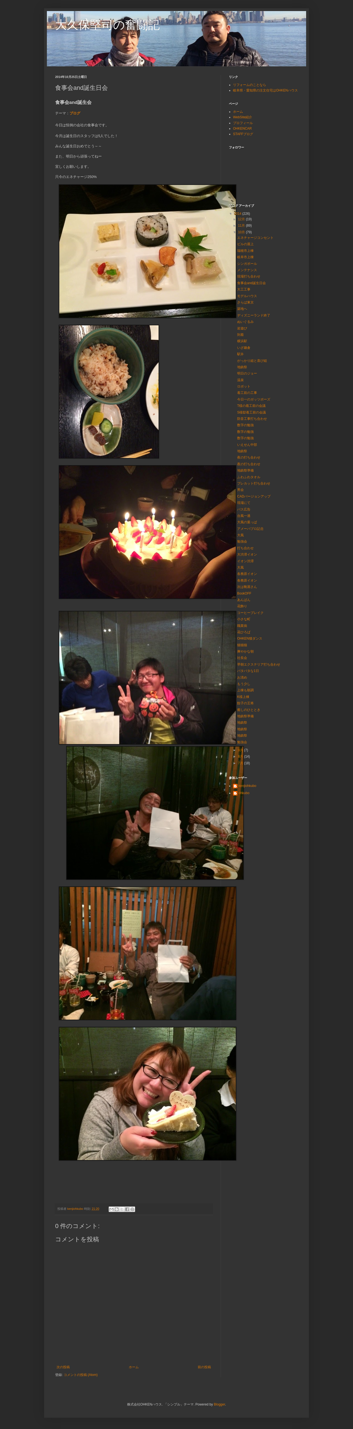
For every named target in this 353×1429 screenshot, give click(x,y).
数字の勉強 (245, 425)
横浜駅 (242, 341)
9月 (241, 750)
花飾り (242, 606)
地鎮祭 (242, 367)
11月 (242, 225)
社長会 (242, 658)
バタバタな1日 (248, 671)
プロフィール (243, 123)
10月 (242, 232)
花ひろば (243, 632)
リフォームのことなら (249, 85)
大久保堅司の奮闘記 (107, 24)
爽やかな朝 (245, 651)
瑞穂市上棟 (245, 251)
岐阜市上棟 (245, 257)
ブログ (74, 113)
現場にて (243, 503)
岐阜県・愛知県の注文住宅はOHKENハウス (265, 90)
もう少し (243, 684)
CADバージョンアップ (254, 496)
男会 (240, 490)
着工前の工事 (247, 393)
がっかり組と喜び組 (252, 361)
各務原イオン (247, 574)
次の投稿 (63, 1367)
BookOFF (244, 593)
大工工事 (243, 289)
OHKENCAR (242, 128)
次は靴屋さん (247, 587)
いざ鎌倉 (243, 348)
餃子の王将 (245, 703)
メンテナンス (247, 270)
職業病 (242, 626)
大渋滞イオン (247, 554)
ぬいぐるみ (245, 322)
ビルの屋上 (245, 244)
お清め (242, 677)
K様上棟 (243, 697)
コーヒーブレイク (250, 613)
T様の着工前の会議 (251, 406)
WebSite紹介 (242, 117)
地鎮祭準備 (245, 470)
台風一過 (243, 516)
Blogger (219, 1404)
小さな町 (243, 619)
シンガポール (247, 264)
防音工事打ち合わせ (252, 419)
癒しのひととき (248, 710)
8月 (241, 756)
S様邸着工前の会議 (251, 412)
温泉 (240, 380)
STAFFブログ (243, 134)
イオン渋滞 (245, 561)
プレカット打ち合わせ (253, 483)
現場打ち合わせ (248, 276)
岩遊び (242, 328)
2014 (238, 214)
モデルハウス (247, 296)
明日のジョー (247, 373)
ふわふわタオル (248, 477)
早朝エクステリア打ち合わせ (258, 664)
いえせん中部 (247, 445)
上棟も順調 (245, 690)
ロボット (243, 386)
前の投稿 (204, 1367)
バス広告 (243, 509)
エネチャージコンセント (255, 238)
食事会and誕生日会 (251, 283)
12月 (242, 219)
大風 (240, 535)
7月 (241, 763)
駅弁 (240, 354)
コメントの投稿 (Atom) (81, 1375)
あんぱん (243, 600)
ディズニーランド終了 (253, 315)
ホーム (134, 1367)
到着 (240, 335)
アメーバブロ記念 (250, 529)
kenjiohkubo (247, 786)
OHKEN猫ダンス (249, 638)
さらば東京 (245, 302)
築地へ (242, 309)
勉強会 (242, 541)
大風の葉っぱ (247, 522)
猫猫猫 (242, 645)
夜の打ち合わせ (248, 457)
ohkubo (244, 793)
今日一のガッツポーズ (253, 399)
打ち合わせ (245, 548)
